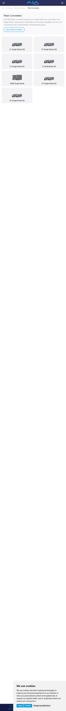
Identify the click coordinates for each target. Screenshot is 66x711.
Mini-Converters (20, 8)
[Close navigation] (4, 3)
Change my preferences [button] (41, 706)
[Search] (62, 3)
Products (9, 8)
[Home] (3, 8)
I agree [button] (20, 706)
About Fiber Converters (14, 30)
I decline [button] (28, 706)
